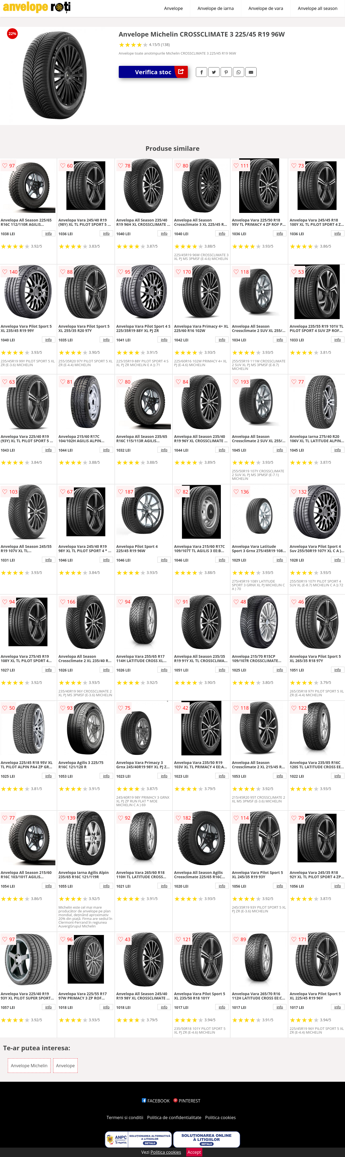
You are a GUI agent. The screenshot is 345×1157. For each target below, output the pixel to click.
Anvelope (173, 8)
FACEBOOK (156, 1101)
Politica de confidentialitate (174, 1117)
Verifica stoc (161, 72)
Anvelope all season (317, 8)
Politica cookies (220, 1117)
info (48, 233)
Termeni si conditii (125, 1117)
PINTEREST (186, 1101)
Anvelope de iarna (215, 8)
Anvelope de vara (266, 8)
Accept (194, 1152)
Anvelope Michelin (29, 1066)
